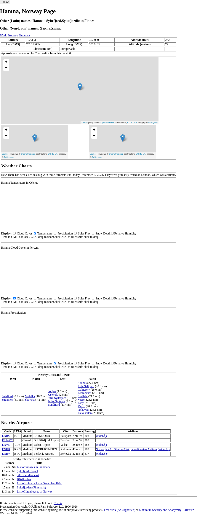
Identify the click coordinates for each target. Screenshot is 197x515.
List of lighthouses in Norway (34, 491)
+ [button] (6, 62)
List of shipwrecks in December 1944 (39, 483)
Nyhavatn (83, 409)
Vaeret (81, 399)
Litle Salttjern (86, 386)
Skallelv (82, 396)
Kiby (81, 403)
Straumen (7, 399)
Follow (5, 2)
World (3, 35)
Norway (13, 35)
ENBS (6, 435)
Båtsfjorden (24, 479)
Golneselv (84, 389)
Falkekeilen (85, 413)
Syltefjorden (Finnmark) (31, 487)
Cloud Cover (24, 233)
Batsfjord (7, 396)
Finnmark (24, 35)
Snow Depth (103, 233)
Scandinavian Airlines (144, 449)
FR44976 (7, 440)
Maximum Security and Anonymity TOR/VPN (167, 509)
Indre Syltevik (56, 401)
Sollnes (82, 382)
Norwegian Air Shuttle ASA (112, 449)
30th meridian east (28, 475)
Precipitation (65, 233)
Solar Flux (84, 233)
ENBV (6, 453)
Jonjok (52, 391)
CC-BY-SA (132, 122)
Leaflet (84, 122)
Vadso (81, 406)
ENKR (6, 449)
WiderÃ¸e (102, 435)
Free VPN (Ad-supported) (119, 509)
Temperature (44, 233)
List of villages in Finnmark (33, 467)
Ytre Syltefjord (57, 398)
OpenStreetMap (107, 122)
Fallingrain (153, 122)
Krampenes (84, 393)
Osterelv (53, 394)
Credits (58, 503)
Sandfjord (54, 404)
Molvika (30, 396)
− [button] (6, 68)
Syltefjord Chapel (27, 471)
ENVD (6, 444)
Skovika (29, 399)
